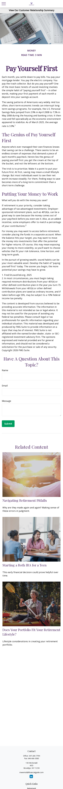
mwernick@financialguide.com (31, 772)
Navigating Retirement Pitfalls (24, 500)
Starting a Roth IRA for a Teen (24, 565)
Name (5, 370)
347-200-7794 (34, 756)
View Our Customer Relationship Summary (31, 10)
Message (6, 400)
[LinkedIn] (31, 776)
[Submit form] (8, 423)
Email (5, 385)
